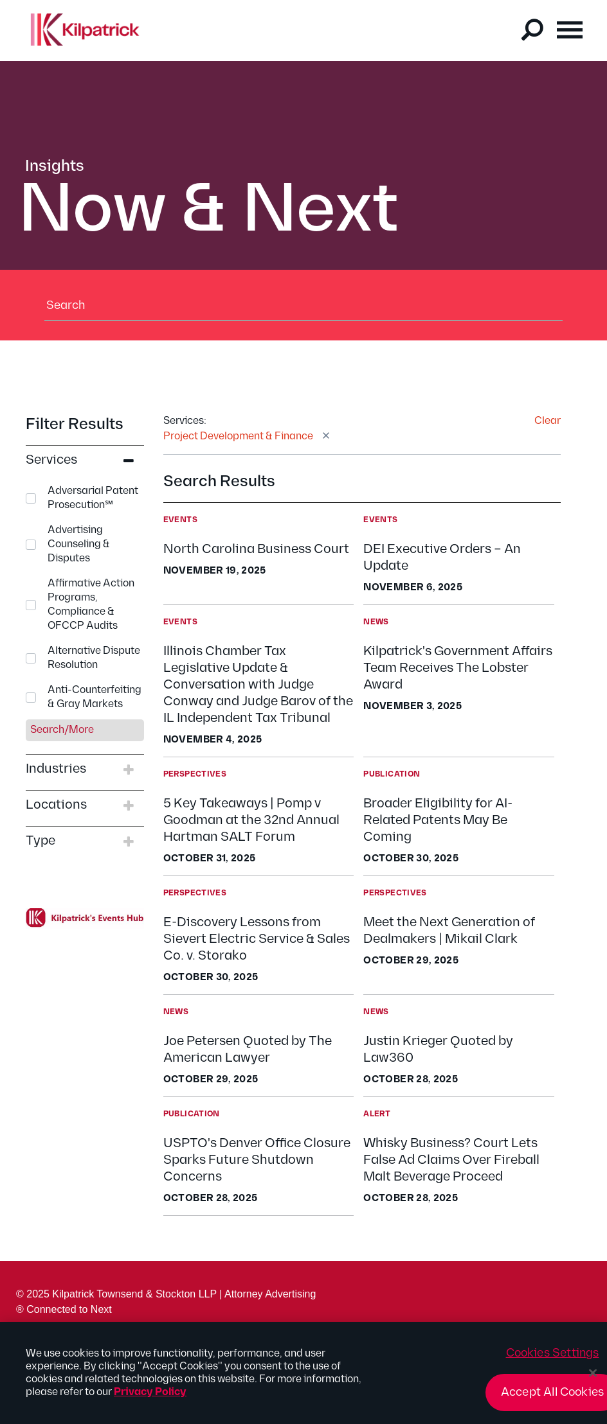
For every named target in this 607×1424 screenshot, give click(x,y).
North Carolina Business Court (256, 549)
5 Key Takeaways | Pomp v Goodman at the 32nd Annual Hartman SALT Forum (251, 820)
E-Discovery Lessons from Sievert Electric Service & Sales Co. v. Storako (256, 939)
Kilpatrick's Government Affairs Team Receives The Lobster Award (457, 668)
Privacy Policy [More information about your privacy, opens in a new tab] (150, 1399)
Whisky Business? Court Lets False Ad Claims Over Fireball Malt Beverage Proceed (451, 1160)
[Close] (593, 1380)
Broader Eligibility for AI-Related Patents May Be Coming (437, 820)
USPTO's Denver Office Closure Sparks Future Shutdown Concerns (256, 1160)
